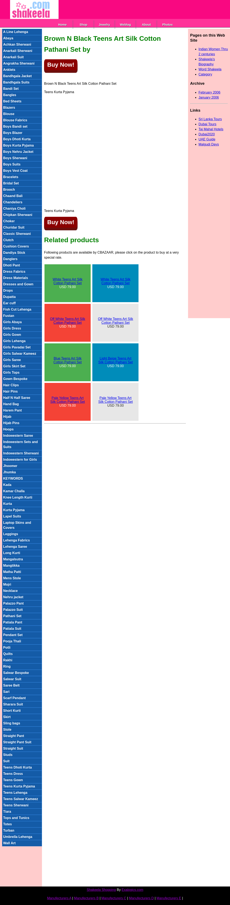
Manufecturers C (113, 898)
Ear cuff (9, 303)
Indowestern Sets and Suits (20, 444)
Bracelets (10, 177)
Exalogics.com (132, 890)
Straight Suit (13, 748)
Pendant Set (12, 635)
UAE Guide (207, 139)
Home (62, 24)
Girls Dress (12, 328)
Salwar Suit (12, 679)
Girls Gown (12, 334)
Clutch (8, 240)
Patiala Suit (12, 628)
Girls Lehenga (14, 341)
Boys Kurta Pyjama (18, 145)
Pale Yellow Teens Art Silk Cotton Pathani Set (67, 400)
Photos (167, 24)
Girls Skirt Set (14, 366)
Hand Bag (11, 404)
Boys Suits (12, 164)
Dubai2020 (207, 134)
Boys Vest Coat (15, 170)
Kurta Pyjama (14, 510)
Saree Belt (11, 685)
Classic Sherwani (17, 234)
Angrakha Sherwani (18, 63)
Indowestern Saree (18, 435)
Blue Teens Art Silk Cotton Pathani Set (68, 360)
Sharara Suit (13, 704)
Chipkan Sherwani (17, 215)
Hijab (7, 416)
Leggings (10, 534)
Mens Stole (12, 578)
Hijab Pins (11, 423)
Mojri (7, 584)
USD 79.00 (67, 283)
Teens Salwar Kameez (20, 799)
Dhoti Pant (11, 265)
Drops (8, 290)
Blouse (8, 114)
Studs (7, 755)
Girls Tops (11, 372)
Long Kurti (11, 553)
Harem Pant (12, 410)
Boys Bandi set (15, 126)
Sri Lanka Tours (210, 119)
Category (205, 74)
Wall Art (9, 843)
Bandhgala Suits (16, 82)
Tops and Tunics (16, 818)
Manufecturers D (141, 898)
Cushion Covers (16, 246)
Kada (7, 485)
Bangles (9, 95)
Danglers (10, 259)
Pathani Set (12, 616)
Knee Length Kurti (17, 497)
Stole (7, 729)
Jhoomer (10, 466)
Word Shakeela (210, 69)
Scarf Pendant (14, 698)
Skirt (7, 717)
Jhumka (9, 472)
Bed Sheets (12, 101)
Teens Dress (13, 773)
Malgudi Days (209, 144)
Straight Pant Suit (17, 742)
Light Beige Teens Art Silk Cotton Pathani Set (115, 360)
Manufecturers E (169, 898)
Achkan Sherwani (17, 44)
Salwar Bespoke (16, 673)
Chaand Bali (12, 196)
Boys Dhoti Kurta (17, 139)
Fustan (8, 316)
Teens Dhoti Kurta (17, 767)
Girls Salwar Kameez (19, 353)
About (146, 24)
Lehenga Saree (15, 546)
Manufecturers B (86, 898)
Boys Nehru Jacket (18, 151)
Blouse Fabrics (15, 120)
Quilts (8, 654)
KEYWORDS (13, 478)
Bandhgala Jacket (17, 76)
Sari (6, 691)
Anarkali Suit (13, 57)
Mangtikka (11, 565)
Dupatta (9, 297)
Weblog (125, 24)
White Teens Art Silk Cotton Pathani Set (67, 281)
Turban (8, 830)
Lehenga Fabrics (16, 540)
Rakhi (7, 660)
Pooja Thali (12, 641)
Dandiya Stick (14, 252)
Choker (9, 221)
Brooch (9, 189)
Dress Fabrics (14, 271)
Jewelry (104, 24)
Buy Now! (60, 64)
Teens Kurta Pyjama (19, 786)
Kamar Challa (14, 491)
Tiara (7, 811)
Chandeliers (12, 202)
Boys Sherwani (15, 158)
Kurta (7, 503)
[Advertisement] (135, 9)
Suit (6, 761)
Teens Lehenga (15, 792)
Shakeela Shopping (101, 890)
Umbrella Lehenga (17, 837)
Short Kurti (12, 710)
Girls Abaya (12, 322)
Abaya (8, 38)
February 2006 (209, 92)
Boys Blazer (12, 133)
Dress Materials (15, 278)
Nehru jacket (13, 597)
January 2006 (209, 97)
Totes (7, 824)
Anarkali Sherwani (17, 51)
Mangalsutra (13, 559)
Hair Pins (10, 391)
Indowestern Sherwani (21, 453)
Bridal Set (11, 183)
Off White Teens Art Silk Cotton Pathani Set (67, 320)
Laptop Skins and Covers (17, 525)
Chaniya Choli (14, 208)
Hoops (8, 429)
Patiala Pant (12, 622)
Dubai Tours (207, 124)
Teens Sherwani (16, 805)
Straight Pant (13, 736)
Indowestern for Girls (20, 459)
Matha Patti (12, 572)
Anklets (9, 69)
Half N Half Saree (16, 398)
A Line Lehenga (15, 32)
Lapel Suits (12, 516)
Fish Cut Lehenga (17, 309)
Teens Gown (13, 780)
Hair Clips (11, 385)
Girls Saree (12, 360)
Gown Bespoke (15, 379)
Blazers (9, 107)
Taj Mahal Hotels (211, 129)
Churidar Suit (13, 227)
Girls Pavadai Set (17, 347)
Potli (6, 647)
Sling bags (11, 723)
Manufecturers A (59, 898)
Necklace (10, 591)
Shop (83, 24)
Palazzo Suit (13, 609)
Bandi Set (11, 88)
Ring (7, 666)
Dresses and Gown (18, 284)
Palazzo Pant (13, 603)
